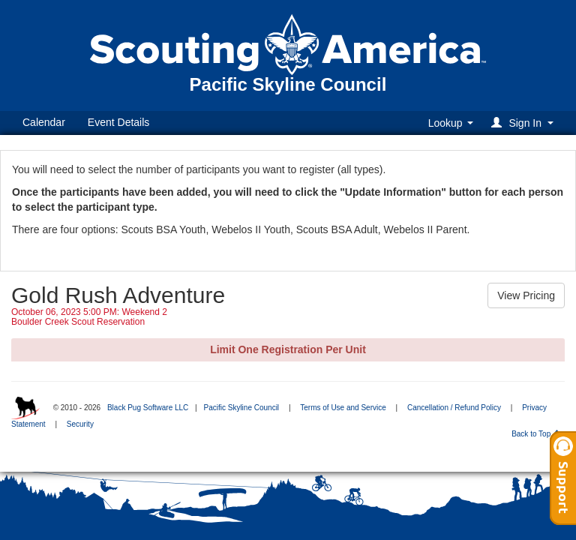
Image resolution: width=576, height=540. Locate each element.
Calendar (43, 122)
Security (80, 424)
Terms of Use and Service (343, 408)
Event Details (118, 122)
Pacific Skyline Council (241, 408)
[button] (524, 122)
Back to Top (536, 434)
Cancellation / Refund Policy (454, 408)
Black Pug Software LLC (147, 408)
